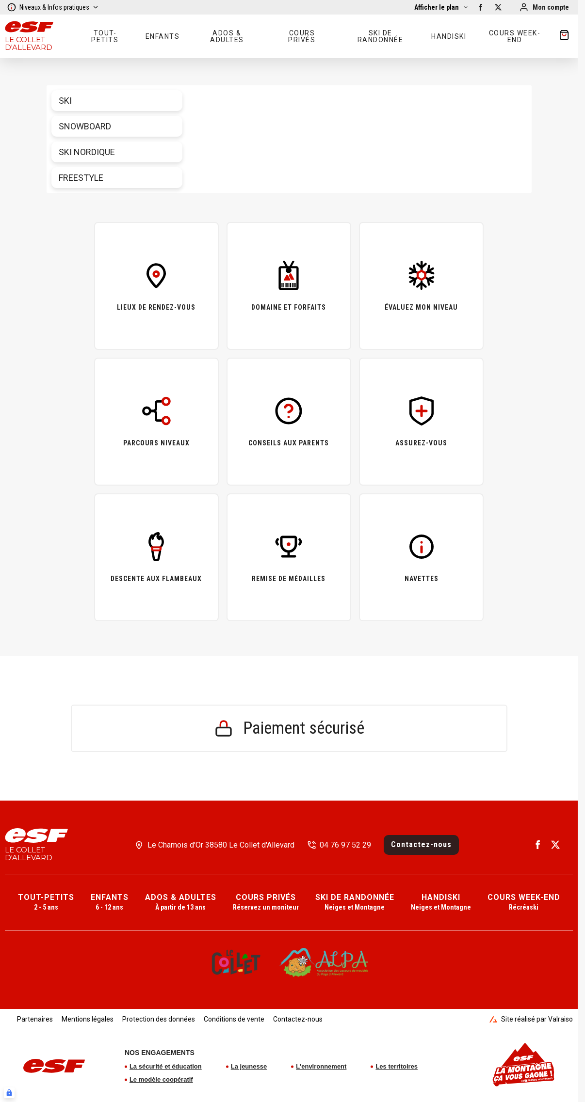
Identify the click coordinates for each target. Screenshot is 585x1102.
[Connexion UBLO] (9, 1092)
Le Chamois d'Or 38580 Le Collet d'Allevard (220, 845)
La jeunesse (249, 1066)
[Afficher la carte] (441, 7)
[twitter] (498, 7)
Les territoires (396, 1066)
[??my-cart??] (564, 36)
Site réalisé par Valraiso (531, 1019)
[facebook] (481, 7)
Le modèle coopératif (161, 1079)
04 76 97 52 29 (345, 845)
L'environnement (321, 1066)
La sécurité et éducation (166, 1066)
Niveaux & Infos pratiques (53, 7)
